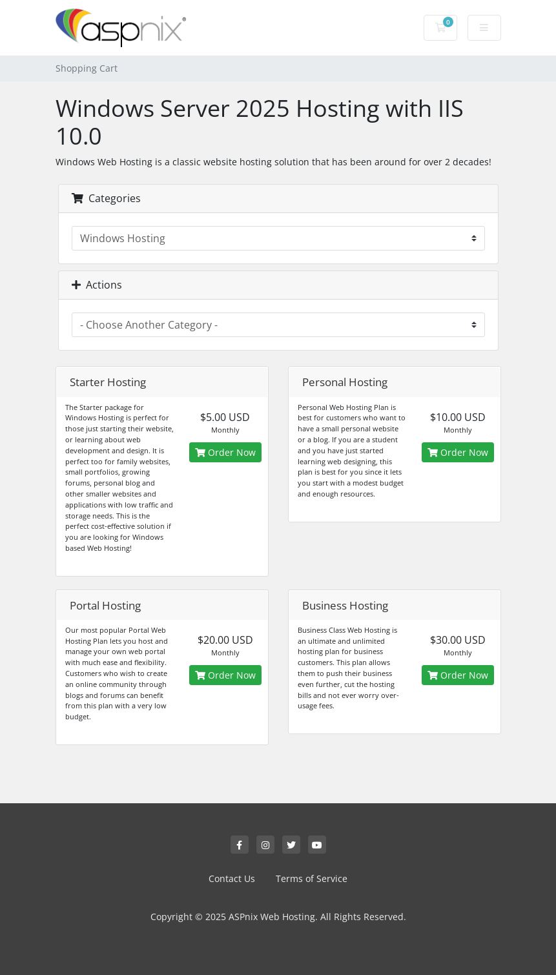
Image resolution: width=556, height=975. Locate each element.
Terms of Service (311, 878)
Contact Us (232, 878)
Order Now (225, 452)
